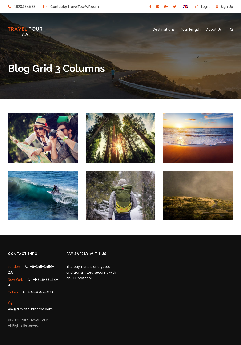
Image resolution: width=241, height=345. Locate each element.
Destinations (164, 29)
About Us (214, 29)
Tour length (190, 29)
